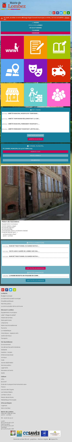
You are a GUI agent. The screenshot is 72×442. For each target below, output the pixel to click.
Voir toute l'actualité (35, 135)
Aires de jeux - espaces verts (9, 333)
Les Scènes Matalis (6, 392)
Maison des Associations (10, 222)
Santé (3, 373)
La (35, 22)
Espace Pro (53, 439)
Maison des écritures (7, 397)
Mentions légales (43, 439)
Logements (4, 368)
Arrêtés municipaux (35, 139)
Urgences (4, 405)
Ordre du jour (35, 151)
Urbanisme (4, 323)
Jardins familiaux (6, 336)
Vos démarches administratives (10, 347)
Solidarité (4, 349)
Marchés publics (6, 303)
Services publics (6, 365)
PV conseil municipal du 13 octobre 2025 (17, 148)
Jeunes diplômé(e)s (7, 362)
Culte (2, 360)
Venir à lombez (5, 408)
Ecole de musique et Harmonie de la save (13, 384)
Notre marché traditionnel (9, 325)
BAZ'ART (4, 382)
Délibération (35, 160)
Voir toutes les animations (35, 268)
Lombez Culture (6, 394)
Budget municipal (6, 296)
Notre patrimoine (6, 320)
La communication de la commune (12, 306)
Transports (4, 338)
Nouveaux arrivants (7, 370)
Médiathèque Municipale (8, 400)
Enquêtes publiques (7, 301)
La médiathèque (6, 330)
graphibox (33, 439)
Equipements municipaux (9, 312)
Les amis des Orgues (7, 389)
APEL (2, 379)
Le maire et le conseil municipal (11, 298)
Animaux (4, 357)
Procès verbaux (35, 155)
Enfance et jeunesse (7, 355)
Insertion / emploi (6, 352)
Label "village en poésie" (8, 315)
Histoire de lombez (6, 317)
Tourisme (4, 328)
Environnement (6, 344)
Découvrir (35, 25)
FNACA (3, 387)
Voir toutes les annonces (35, 280)
